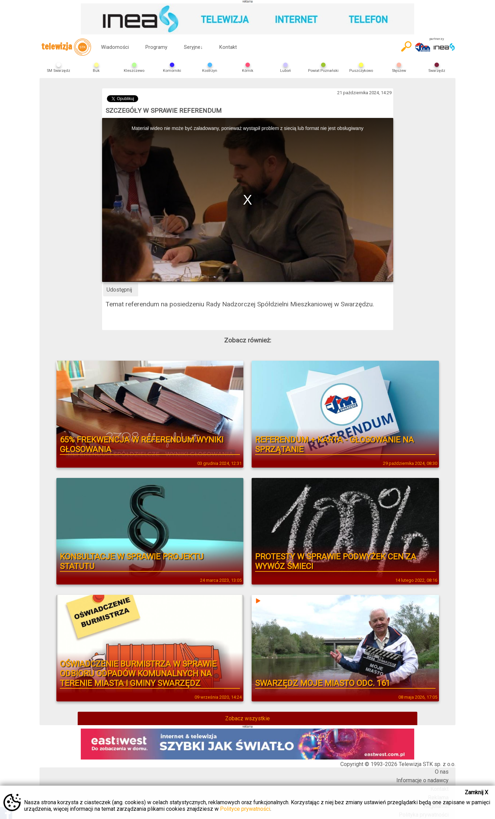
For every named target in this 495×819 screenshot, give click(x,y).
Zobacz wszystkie (247, 718)
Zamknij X (476, 792)
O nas (442, 771)
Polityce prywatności (245, 809)
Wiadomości (115, 47)
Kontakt (228, 47)
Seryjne (193, 47)
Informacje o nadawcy (422, 780)
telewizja (66, 47)
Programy (156, 47)
